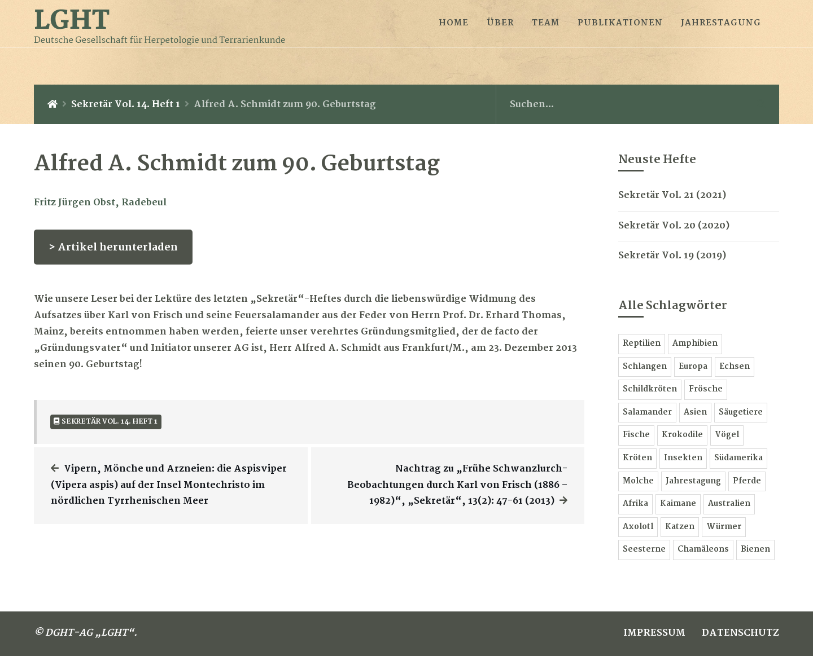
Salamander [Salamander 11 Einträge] (647, 412)
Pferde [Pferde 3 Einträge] (747, 481)
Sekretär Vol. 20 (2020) (673, 226)
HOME (454, 23)
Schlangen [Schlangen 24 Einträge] (645, 366)
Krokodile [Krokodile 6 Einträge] (682, 435)
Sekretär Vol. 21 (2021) (672, 195)
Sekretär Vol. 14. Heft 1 (125, 104)
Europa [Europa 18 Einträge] (693, 366)
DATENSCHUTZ (740, 633)
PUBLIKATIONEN (620, 23)
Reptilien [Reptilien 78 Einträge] (642, 343)
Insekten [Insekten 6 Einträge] (683, 458)
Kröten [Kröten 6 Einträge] (637, 458)
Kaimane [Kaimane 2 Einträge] (678, 503)
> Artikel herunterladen (113, 247)
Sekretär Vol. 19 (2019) (672, 255)
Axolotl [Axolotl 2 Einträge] (638, 527)
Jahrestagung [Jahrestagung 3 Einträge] (693, 481)
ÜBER (500, 23)
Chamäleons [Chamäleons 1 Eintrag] (703, 549)
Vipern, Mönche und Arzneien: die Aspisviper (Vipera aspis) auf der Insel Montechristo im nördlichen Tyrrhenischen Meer (169, 485)
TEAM (546, 23)
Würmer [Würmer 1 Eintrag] (723, 527)
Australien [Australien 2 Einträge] (729, 503)
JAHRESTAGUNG (721, 23)
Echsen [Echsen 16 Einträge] (734, 366)
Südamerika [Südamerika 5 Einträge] (738, 458)
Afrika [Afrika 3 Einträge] (635, 503)
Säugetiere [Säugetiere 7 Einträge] (741, 412)
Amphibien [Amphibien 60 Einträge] (695, 343)
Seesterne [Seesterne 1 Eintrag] (644, 549)
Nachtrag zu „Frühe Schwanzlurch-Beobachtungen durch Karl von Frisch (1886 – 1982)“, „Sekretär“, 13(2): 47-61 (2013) (457, 485)
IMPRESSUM (654, 633)
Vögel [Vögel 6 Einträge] (727, 435)
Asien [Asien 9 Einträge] (695, 412)
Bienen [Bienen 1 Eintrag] (755, 549)
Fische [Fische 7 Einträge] (636, 435)
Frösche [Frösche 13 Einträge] (706, 389)
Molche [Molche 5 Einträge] (638, 481)
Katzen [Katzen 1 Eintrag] (679, 527)
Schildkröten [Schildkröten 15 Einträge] (650, 389)
